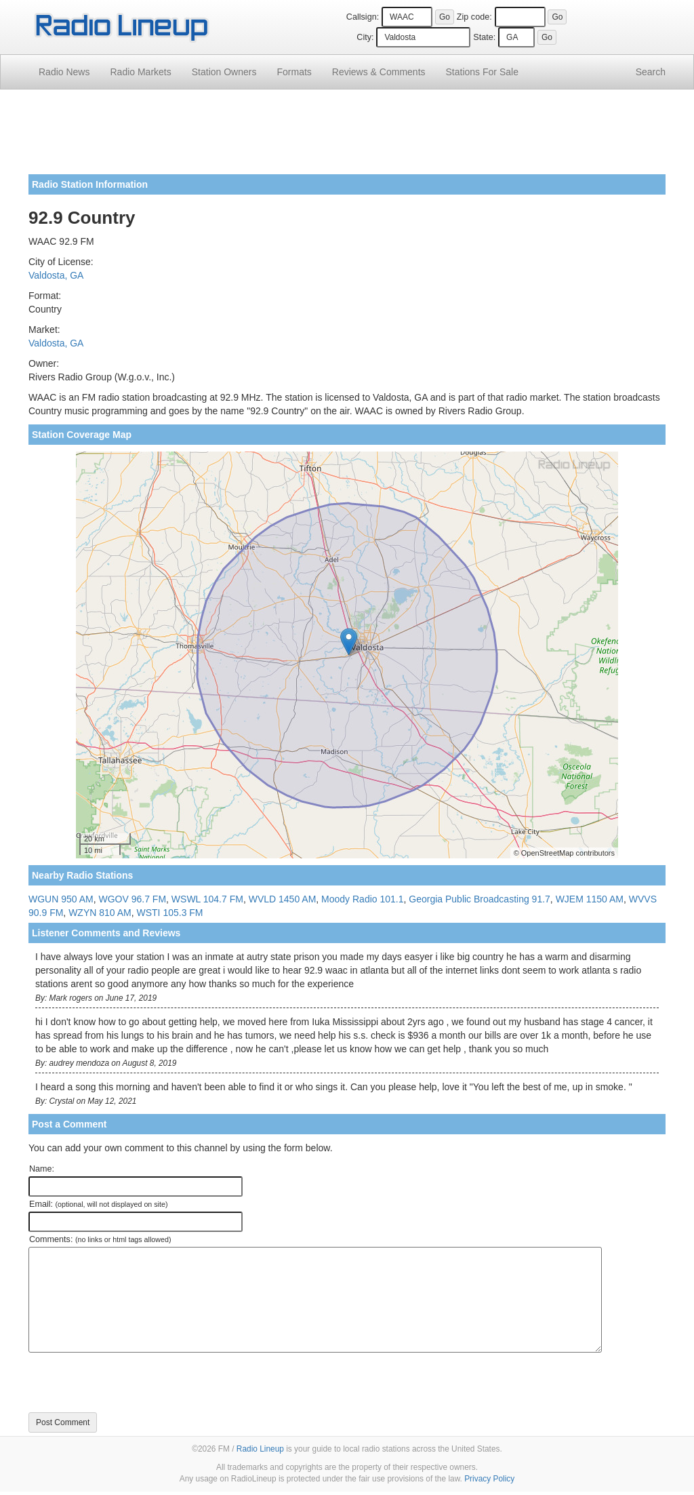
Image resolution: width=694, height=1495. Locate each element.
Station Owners (224, 71)
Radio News (64, 71)
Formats (294, 71)
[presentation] (131, 1382)
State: (484, 37)
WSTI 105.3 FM (170, 912)
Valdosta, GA (55, 275)
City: (364, 37)
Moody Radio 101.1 (362, 899)
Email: (98, 1204)
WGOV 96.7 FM (132, 899)
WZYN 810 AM (99, 912)
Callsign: (362, 17)
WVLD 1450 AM (283, 899)
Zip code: (474, 17)
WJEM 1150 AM (590, 899)
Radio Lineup (260, 1449)
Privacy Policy (489, 1478)
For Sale (482, 71)
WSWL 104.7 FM (207, 899)
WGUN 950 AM (61, 899)
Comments (379, 71)
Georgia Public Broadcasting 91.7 (479, 899)
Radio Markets (140, 71)
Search (651, 71)
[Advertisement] (347, 136)
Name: (41, 1169)
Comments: (100, 1239)
